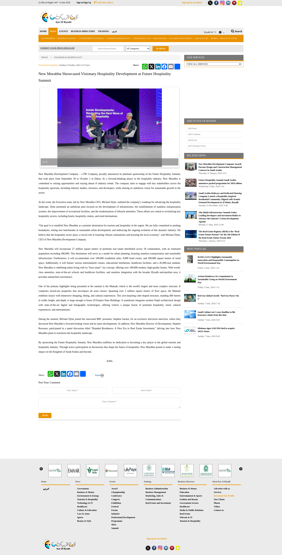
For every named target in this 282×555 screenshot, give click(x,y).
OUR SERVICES (195, 57)
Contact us (219, 510)
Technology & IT (142, 38)
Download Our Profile (224, 496)
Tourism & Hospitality (119, 38)
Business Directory (186, 481)
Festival (115, 506)
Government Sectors (189, 503)
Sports (214, 38)
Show (113, 524)
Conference (116, 496)
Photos (217, 503)
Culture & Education (180, 38)
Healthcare (159, 38)
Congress (115, 499)
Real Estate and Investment (158, 503)
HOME (43, 31)
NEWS (53, 31)
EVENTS (63, 31)
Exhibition (116, 503)
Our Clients (219, 499)
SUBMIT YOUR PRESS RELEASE (57, 48)
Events (112, 481)
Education (184, 492)
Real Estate (185, 514)
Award (114, 488)
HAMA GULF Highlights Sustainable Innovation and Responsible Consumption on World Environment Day (218, 260)
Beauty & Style (228, 38)
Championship (118, 492)
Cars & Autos (201, 38)
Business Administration (156, 488)
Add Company (194, 134)
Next (241, 469)
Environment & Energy (91, 38)
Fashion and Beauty (189, 499)
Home (43, 481)
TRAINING (103, 31)
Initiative (115, 514)
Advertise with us (103, 2)
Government (48, 38)
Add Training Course (197, 146)
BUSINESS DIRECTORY (83, 31)
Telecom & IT (186, 517)
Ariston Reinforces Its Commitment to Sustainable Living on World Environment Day (217, 279)
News (44, 57)
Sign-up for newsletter (192, 2)
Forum (114, 510)
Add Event (192, 140)
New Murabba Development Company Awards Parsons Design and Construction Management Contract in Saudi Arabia (220, 167)
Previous (41, 469)
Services (217, 492)
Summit (115, 528)
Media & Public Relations (191, 510)
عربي (114, 31)
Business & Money (67, 38)
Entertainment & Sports (191, 496)
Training (147, 481)
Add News (192, 128)
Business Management (155, 492)
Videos (217, 506)
